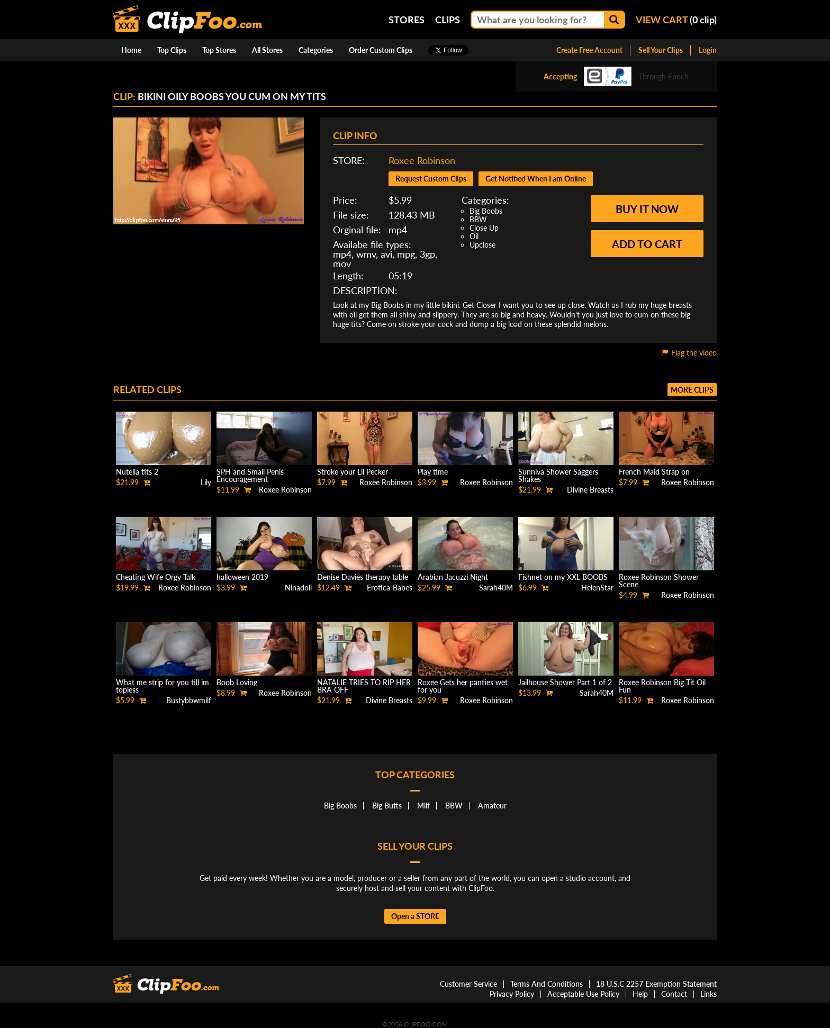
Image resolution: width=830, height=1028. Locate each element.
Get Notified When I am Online (535, 178)
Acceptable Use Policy (583, 993)
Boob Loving (236, 682)
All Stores (267, 50)
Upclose (482, 244)
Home (131, 50)
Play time (433, 471)
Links (708, 993)
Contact (674, 993)
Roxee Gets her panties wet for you (463, 686)
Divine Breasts (590, 489)
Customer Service (468, 983)
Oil (474, 236)
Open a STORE (415, 916)
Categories (316, 50)
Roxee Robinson (422, 160)
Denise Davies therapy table (362, 576)
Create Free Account (589, 50)
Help (640, 993)
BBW (478, 219)
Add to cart (647, 244)
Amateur (492, 805)
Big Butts (387, 805)
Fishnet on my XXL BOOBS (563, 576)
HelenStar (597, 587)
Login (708, 50)
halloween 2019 (242, 576)
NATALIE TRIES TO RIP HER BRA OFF (364, 686)
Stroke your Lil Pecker (352, 471)
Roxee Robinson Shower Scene (659, 580)
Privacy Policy (512, 993)
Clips (447, 19)
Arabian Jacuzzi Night (453, 576)
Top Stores (219, 50)
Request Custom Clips (430, 178)
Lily (206, 482)
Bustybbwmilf (188, 700)
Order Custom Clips (380, 50)
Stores (407, 19)
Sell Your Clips (660, 50)
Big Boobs (486, 210)
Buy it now (647, 209)
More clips (692, 389)
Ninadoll (298, 587)
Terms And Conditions (546, 983)
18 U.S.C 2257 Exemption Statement (656, 983)
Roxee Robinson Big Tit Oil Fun (662, 686)
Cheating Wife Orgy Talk (155, 576)
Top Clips (171, 50)
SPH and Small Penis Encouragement (250, 475)
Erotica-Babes (389, 587)
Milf (423, 805)
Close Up (484, 227)
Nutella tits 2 (137, 471)
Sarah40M (496, 587)
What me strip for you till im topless (162, 686)
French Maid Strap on (654, 471)
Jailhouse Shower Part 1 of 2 (565, 682)
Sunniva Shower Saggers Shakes (558, 475)
